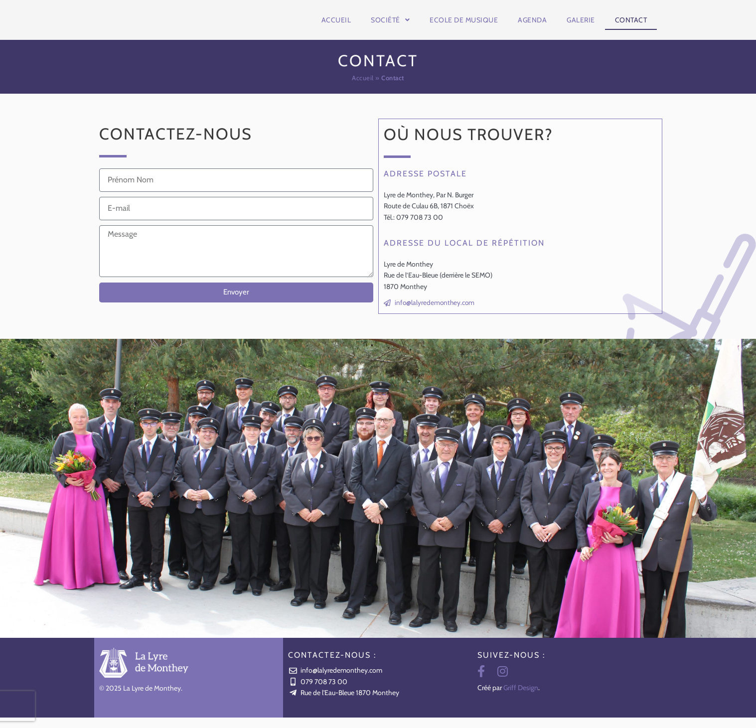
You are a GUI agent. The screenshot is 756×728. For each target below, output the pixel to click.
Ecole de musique (464, 24)
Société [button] (390, 24)
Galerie (581, 24)
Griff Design (520, 698)
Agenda (532, 24)
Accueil (336, 24)
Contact (631, 24)
